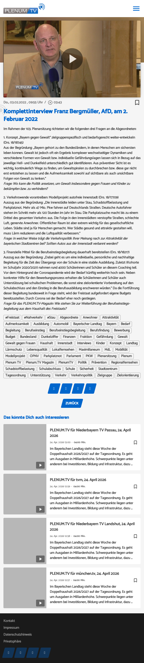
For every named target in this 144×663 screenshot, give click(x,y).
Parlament (73, 356)
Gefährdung (104, 337)
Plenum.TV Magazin (40, 362)
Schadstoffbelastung (19, 369)
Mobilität (121, 350)
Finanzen (69, 337)
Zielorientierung (128, 375)
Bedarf (125, 324)
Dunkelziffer (49, 337)
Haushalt (46, 343)
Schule (70, 369)
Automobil (61, 324)
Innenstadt (65, 343)
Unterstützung (40, 375)
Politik (82, 362)
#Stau (51, 317)
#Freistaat (12, 317)
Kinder (100, 343)
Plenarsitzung (106, 356)
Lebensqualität (37, 350)
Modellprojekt (15, 356)
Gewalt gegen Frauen (20, 343)
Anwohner (90, 317)
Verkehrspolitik (81, 375)
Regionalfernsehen (124, 362)
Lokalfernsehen (63, 350)
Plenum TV (13, 362)
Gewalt (122, 337)
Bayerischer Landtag (87, 324)
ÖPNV (34, 356)
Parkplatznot (53, 356)
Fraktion (86, 337)
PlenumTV (65, 362)
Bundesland (28, 337)
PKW (89, 356)
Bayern (111, 324)
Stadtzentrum (107, 369)
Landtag (132, 343)
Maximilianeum (89, 350)
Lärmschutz (13, 350)
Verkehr (60, 375)
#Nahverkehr (33, 317)
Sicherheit (87, 369)
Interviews (84, 343)
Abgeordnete (69, 317)
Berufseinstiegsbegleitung (67, 330)
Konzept (115, 343)
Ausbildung (41, 324)
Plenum (126, 356)
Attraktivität (110, 317)
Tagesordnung (15, 375)
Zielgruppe (104, 375)
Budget (10, 337)
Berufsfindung (99, 330)
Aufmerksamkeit (17, 324)
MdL (108, 350)
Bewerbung (122, 330)
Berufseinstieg (35, 330)
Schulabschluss (50, 369)
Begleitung (12, 330)
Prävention (98, 362)
